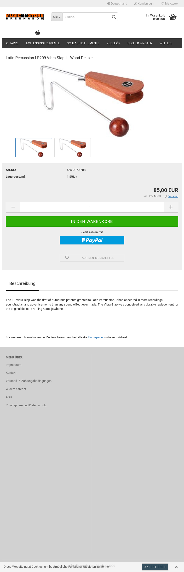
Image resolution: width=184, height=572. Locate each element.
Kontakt (11, 372)
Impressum (13, 365)
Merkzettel (169, 3)
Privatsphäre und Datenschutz (26, 405)
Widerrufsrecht (16, 389)
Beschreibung (22, 283)
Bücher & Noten (139, 43)
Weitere (166, 43)
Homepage (95, 337)
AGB (9, 397)
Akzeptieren (155, 567)
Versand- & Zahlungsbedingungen (29, 381)
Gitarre (12, 43)
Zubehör (113, 43)
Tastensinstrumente (43, 43)
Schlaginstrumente (83, 43)
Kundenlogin (144, 3)
